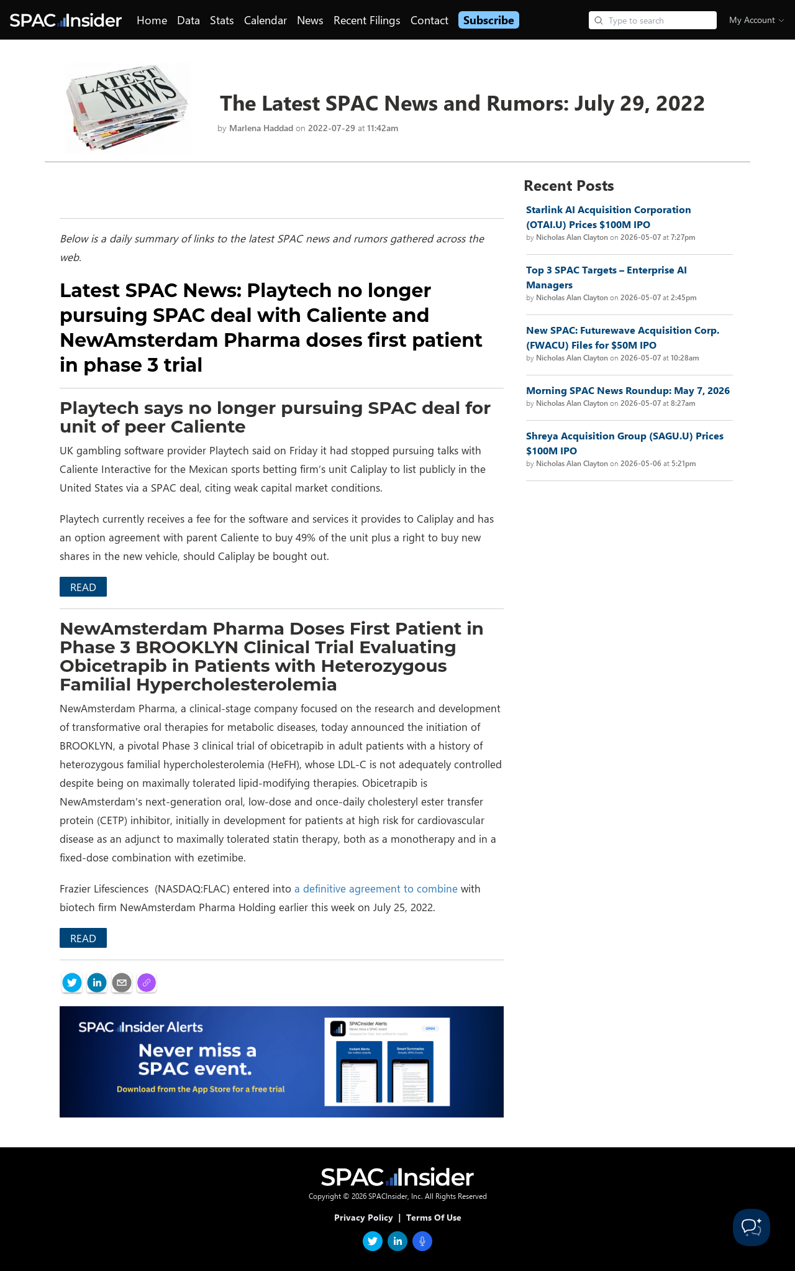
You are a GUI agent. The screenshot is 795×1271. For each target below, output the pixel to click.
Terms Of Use (433, 1217)
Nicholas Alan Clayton (572, 237)
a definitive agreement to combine (376, 888)
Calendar (265, 19)
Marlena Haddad (261, 128)
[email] (122, 983)
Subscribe (488, 19)
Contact (429, 19)
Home (152, 19)
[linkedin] (97, 983)
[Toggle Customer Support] (751, 1227)
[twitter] (72, 983)
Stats (222, 19)
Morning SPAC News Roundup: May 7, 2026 (628, 390)
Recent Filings (367, 19)
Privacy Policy (363, 1217)
